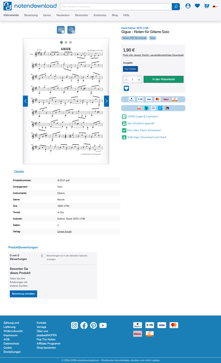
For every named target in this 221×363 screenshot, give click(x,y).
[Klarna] (137, 333)
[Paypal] (137, 325)
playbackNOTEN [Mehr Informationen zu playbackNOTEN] (47, 335)
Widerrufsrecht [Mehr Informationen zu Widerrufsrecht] (13, 331)
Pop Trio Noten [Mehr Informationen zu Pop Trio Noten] (46, 339)
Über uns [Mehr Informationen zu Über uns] (42, 331)
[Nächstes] (106, 101)
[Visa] (162, 325)
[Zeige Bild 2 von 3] (66, 42)
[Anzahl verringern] (126, 79)
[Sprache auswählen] (215, 7)
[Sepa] (150, 325)
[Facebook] (84, 327)
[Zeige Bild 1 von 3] (61, 42)
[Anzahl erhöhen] (139, 79)
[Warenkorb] (206, 6)
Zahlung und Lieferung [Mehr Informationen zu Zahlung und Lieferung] (11, 325)
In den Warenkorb (163, 79)
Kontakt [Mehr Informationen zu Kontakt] (41, 323)
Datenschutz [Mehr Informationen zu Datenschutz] (11, 344)
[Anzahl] (132, 79)
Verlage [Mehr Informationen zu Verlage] (41, 327)
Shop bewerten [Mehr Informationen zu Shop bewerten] (46, 348)
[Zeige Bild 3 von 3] (70, 42)
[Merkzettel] (197, 6)
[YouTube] (103, 327)
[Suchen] (176, 6)
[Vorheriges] (25, 101)
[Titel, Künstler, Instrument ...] (116, 6)
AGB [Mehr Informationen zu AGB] (6, 339)
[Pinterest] (93, 327)
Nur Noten (130, 69)
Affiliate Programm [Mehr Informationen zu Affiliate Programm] (48, 344)
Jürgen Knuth (64, 231)
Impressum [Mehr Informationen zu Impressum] (10, 335)
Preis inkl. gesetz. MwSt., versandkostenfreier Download (153, 55)
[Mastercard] (174, 325)
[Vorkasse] (150, 333)
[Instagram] (74, 327)
